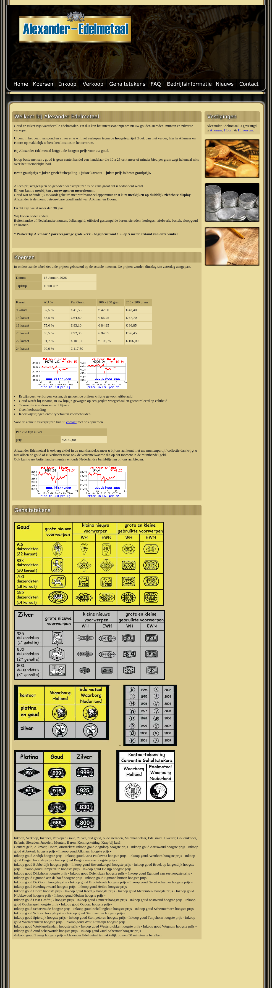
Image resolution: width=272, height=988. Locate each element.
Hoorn (228, 130)
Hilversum (245, 130)
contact (71, 422)
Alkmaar (216, 130)
